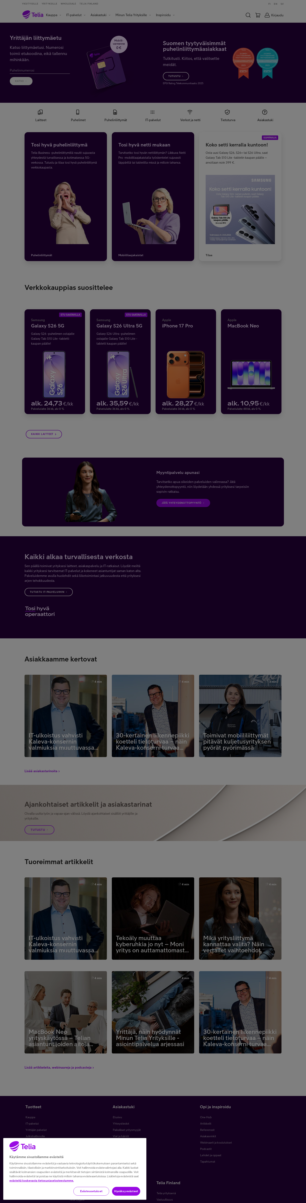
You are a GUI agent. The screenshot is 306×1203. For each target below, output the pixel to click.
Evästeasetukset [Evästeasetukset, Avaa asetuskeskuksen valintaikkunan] (91, 1195)
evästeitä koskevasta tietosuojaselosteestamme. (41, 1185)
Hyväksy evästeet (126, 1195)
